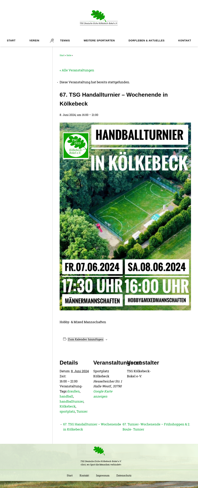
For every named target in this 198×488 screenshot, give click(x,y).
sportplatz (67, 411)
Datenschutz (123, 475)
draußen (73, 391)
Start (11, 40)
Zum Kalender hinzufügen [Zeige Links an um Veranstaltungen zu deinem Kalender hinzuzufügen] (85, 339)
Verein (34, 40)
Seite (68, 55)
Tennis (65, 40)
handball (66, 396)
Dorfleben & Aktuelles (147, 40)
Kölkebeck (68, 406)
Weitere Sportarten (99, 40)
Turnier (82, 411)
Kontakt (184, 40)
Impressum (102, 475)
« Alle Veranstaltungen (77, 70)
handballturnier (71, 401)
